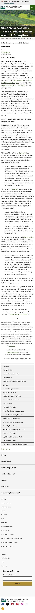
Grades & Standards (8, 474)
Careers (3, 511)
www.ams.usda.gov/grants (19, 314)
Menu (32, 7)
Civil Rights (4, 522)
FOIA (2, 519)
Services (4, 480)
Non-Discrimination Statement (9, 542)
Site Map (3, 499)
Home (2, 39)
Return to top (5, 449)
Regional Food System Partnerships (12, 85)
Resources (5, 486)
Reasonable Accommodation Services (11, 538)
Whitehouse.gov (5, 558)
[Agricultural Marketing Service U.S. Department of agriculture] (11, 6)
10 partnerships (28, 237)
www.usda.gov (12, 346)
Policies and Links (6, 503)
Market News (6, 461)
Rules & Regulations (8, 468)
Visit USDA (4, 515)
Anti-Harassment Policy (7, 546)
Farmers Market (19, 80)
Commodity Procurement (10, 493)
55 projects (22, 153)
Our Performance (6, 507)
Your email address (9, 575)
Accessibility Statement (7, 534)
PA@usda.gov (5, 52)
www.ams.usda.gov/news (12, 352)
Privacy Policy (5, 530)
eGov (2, 562)
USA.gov (3, 554)
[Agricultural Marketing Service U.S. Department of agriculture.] (14, 600)
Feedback (4, 566)
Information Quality (6, 526)
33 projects (14, 189)
